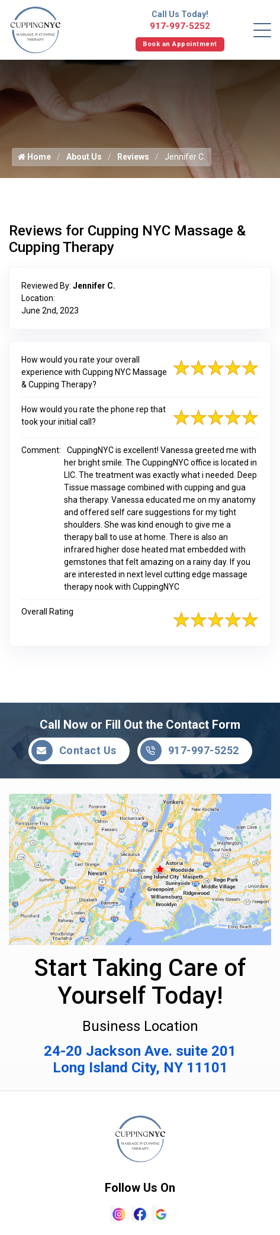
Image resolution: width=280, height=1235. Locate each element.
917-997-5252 (180, 26)
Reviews (133, 156)
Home (34, 156)
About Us (84, 156)
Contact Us (74, 750)
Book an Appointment (180, 44)
